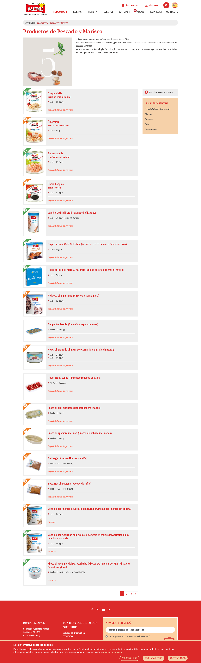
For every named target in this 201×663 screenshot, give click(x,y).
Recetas (77, 11)
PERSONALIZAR (129, 658)
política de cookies (112, 652)
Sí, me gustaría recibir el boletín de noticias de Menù (130, 636)
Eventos (108, 11)
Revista (92, 11)
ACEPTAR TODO (178, 658)
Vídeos (138, 11)
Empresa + (156, 11)
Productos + (59, 11)
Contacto (172, 11)
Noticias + (124, 11)
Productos (30, 22)
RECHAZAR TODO (153, 658)
